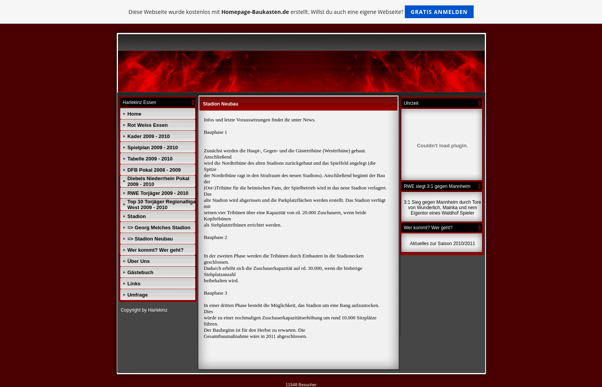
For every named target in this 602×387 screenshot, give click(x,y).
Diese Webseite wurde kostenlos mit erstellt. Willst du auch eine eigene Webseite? (301, 11)
